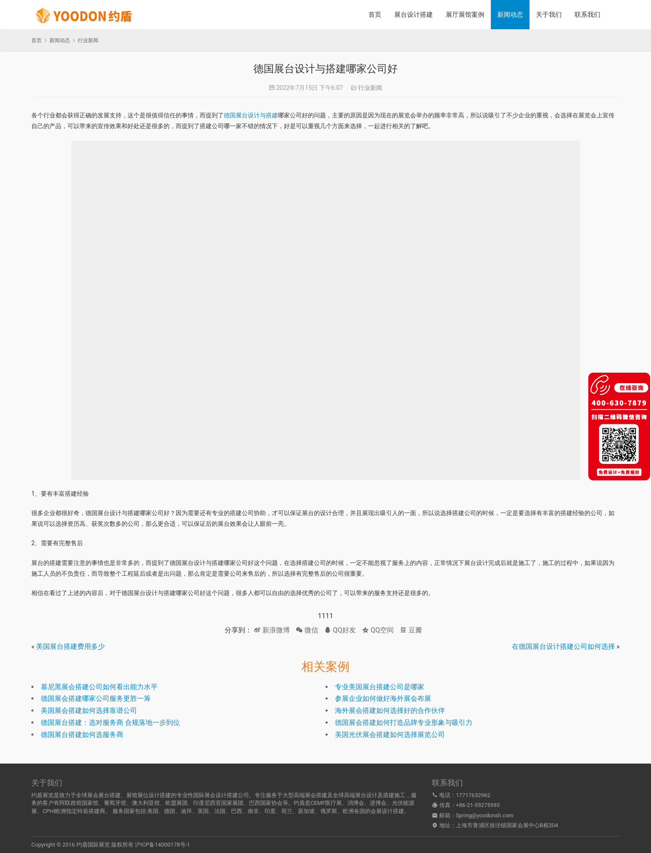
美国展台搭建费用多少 (70, 646)
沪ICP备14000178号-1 (162, 844)
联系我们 (587, 14)
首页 (374, 14)
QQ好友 (340, 630)
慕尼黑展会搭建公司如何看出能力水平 (99, 687)
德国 (169, 811)
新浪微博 (272, 630)
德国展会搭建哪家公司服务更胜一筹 (96, 698)
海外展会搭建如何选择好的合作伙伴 (390, 710)
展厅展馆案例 (465, 14)
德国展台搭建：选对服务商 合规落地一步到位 (110, 722)
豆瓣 (411, 630)
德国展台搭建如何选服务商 (82, 734)
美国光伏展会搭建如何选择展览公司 (390, 734)
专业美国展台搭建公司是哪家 (379, 687)
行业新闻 (370, 87)
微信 (307, 630)
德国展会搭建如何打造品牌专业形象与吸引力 (403, 722)
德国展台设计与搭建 (251, 115)
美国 (152, 811)
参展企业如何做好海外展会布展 (383, 698)
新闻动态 (510, 14)
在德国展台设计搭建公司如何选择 (563, 646)
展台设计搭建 (413, 14)
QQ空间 (378, 630)
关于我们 (549, 14)
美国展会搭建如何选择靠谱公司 (89, 710)
